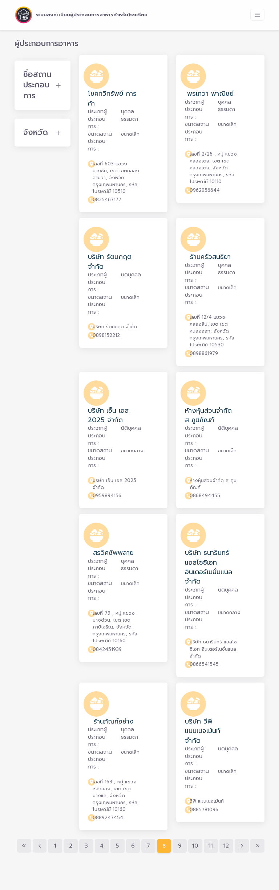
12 (226, 846)
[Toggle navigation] (257, 15)
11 (211, 846)
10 (195, 846)
